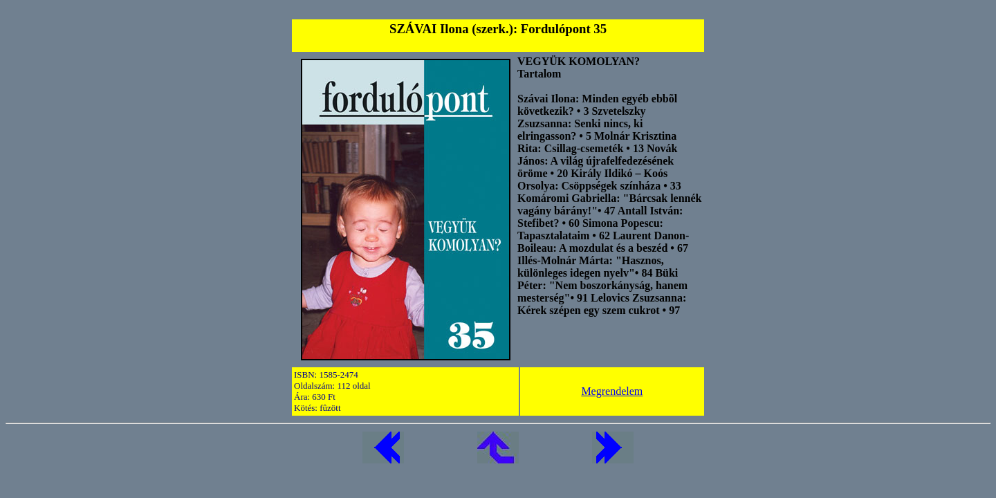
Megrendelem (612, 391)
